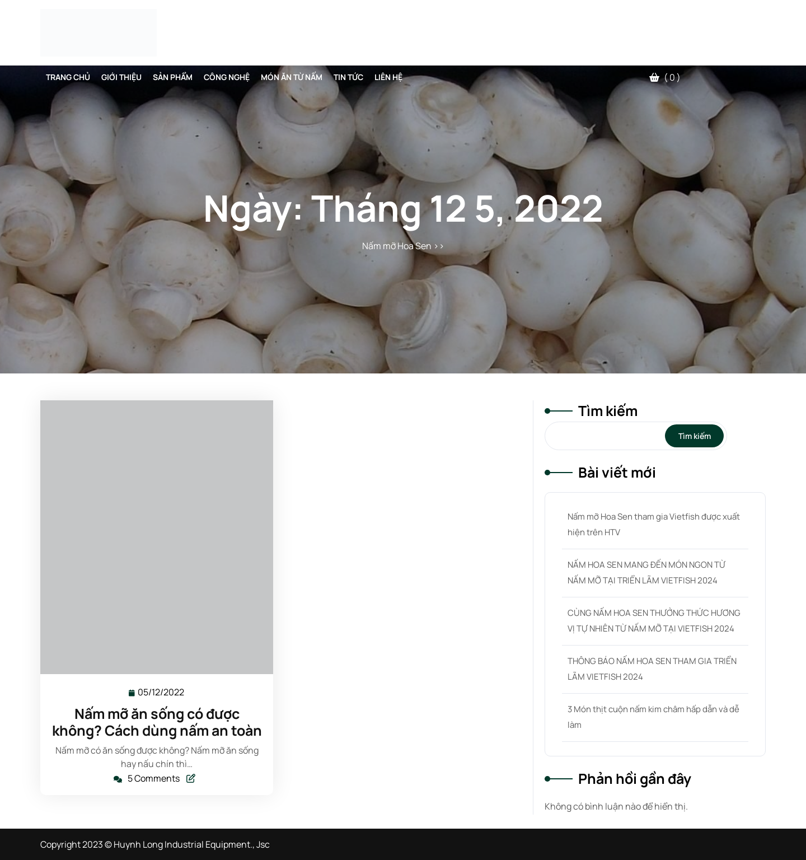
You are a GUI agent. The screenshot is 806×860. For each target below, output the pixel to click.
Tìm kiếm (608, 410)
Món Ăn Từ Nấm (291, 77)
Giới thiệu (121, 77)
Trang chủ (68, 77)
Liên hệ (388, 77)
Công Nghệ (227, 77)
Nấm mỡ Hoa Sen (397, 246)
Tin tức (348, 77)
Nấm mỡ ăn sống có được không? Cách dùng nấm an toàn (157, 722)
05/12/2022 (161, 692)
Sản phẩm (173, 77)
